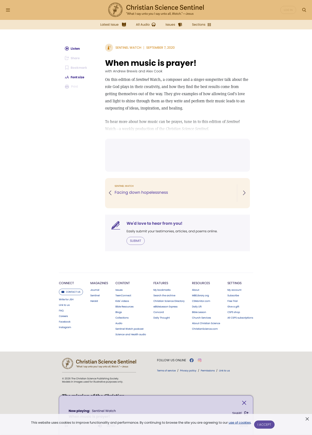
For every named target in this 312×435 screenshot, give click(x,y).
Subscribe (233, 295)
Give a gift (233, 306)
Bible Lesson (199, 312)
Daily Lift (197, 306)
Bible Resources (124, 306)
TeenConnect (123, 295)
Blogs (118, 312)
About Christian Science (206, 323)
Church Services (201, 318)
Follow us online (171, 360)
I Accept (264, 424)
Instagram (65, 327)
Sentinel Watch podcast (129, 329)
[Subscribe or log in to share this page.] (73, 58)
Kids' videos (122, 301)
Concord (158, 312)
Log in (288, 10)
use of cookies (239, 423)
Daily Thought (161, 318)
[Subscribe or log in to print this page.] (72, 86)
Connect (66, 283)
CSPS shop (233, 312)
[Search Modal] (304, 10)
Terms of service (166, 370)
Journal (94, 290)
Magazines (99, 283)
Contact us (70, 292)
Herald (94, 301)
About (195, 290)
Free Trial (232, 301)
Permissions (208, 370)
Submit (135, 240)
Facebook (64, 322)
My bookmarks (162, 290)
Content (122, 283)
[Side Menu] (8, 10)
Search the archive (164, 295)
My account (234, 290)
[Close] (244, 403)
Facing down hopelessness (141, 192)
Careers (63, 316)
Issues (119, 290)
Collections (122, 318)
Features (160, 283)
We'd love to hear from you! (154, 223)
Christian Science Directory (169, 301)
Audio (118, 323)
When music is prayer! (151, 63)
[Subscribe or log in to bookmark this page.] (76, 67)
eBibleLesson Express (165, 306)
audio (130, 334)
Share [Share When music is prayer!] (240, 413)
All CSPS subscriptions (240, 318)
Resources (201, 283)
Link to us (64, 305)
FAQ (61, 310)
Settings (234, 283)
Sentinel (95, 295)
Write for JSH (66, 299)
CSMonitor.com (201, 301)
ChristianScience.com (205, 329)
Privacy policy (188, 370)
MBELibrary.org (200, 295)
